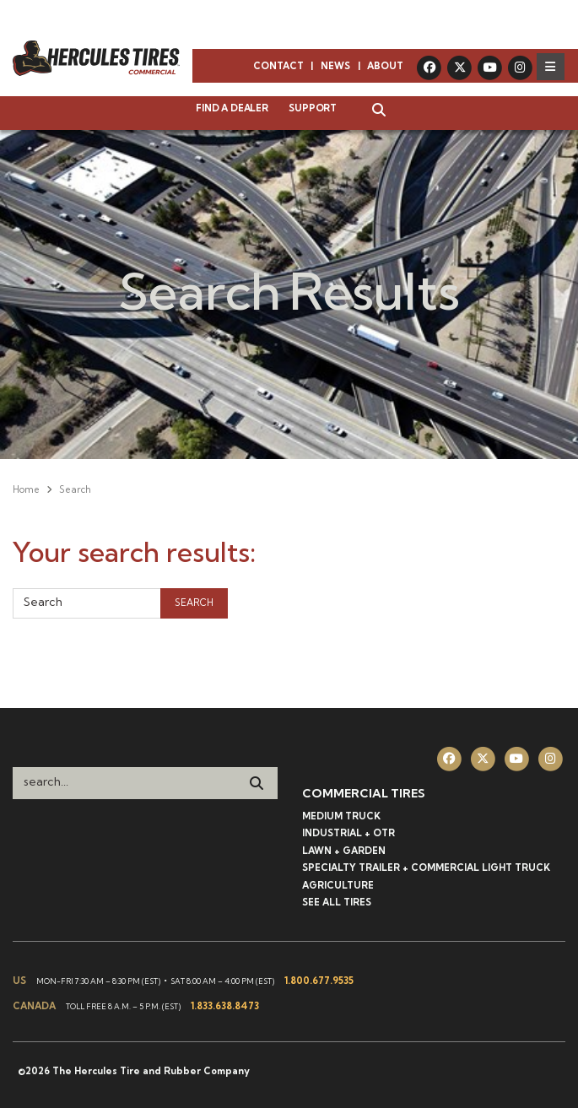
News (335, 66)
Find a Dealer (231, 108)
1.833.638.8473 (225, 1006)
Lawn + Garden (344, 851)
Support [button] (313, 108)
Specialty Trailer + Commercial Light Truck (426, 867)
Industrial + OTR (348, 833)
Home (26, 489)
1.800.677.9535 (319, 980)
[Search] (256, 783)
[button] (370, 111)
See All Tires (336, 902)
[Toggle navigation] (550, 66)
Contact (278, 66)
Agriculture (338, 885)
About (385, 66)
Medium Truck (341, 816)
